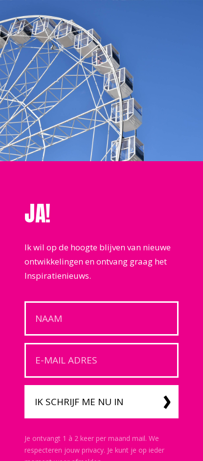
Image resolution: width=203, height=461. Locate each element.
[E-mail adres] (101, 360)
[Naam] (101, 318)
